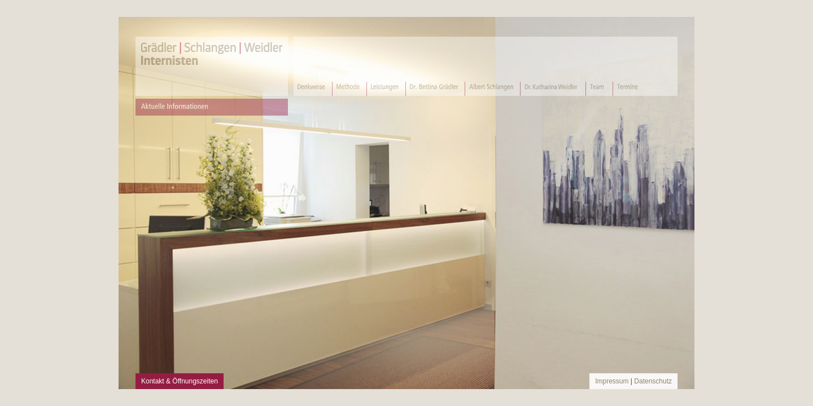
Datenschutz (653, 381)
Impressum (611, 381)
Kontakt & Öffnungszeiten (179, 381)
